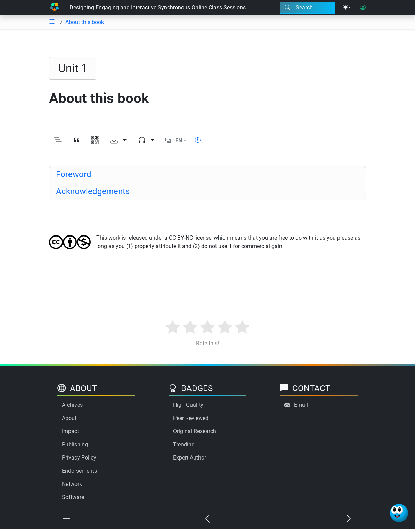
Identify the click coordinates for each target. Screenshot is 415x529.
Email (301, 405)
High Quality (188, 405)
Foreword (73, 174)
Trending (184, 444)
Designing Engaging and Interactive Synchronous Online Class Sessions (158, 7)
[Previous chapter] (207, 519)
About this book (84, 22)
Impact (70, 431)
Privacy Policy (79, 457)
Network (72, 484)
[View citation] (76, 140)
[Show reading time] (197, 140)
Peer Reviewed (191, 418)
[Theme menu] (347, 7)
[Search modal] (307, 8)
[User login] (363, 7)
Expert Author (189, 457)
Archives (72, 405)
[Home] (54, 7)
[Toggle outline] (57, 140)
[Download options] (118, 140)
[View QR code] (95, 140)
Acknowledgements (93, 191)
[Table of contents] (51, 22)
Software (73, 497)
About (69, 418)
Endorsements (79, 471)
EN (178, 140)
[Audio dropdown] (146, 140)
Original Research (194, 431)
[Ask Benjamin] (399, 513)
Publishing (75, 444)
